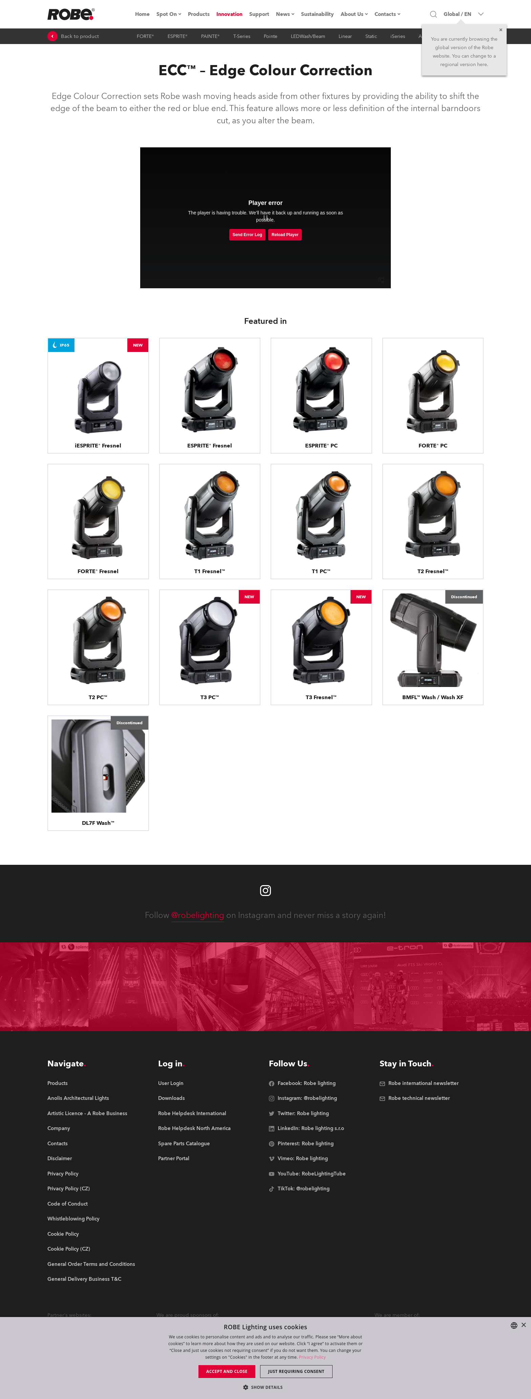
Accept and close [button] (227, 1371)
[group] (91, 1098)
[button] (265, 1387)
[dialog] (265, 1358)
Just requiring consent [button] (296, 1371)
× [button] (523, 1325)
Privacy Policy (312, 1357)
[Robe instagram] (265, 890)
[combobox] (514, 1325)
